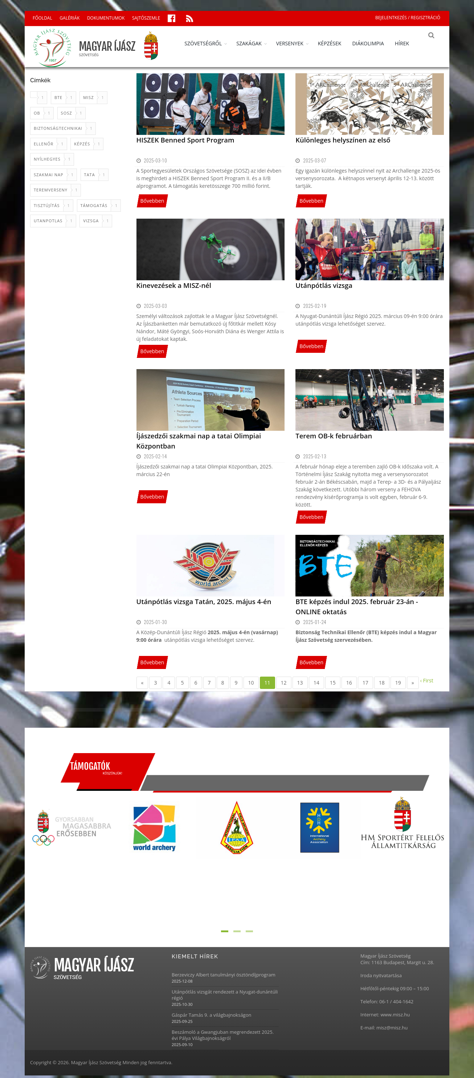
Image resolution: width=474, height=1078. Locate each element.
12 (284, 685)
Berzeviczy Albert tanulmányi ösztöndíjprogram (223, 977)
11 (267, 685)
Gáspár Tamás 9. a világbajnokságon (211, 1018)
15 (333, 685)
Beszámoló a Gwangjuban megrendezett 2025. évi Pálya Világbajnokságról (223, 1038)
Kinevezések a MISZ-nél (172, 287)
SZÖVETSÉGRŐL (208, 43)
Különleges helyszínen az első (341, 142)
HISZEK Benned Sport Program (184, 142)
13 (300, 685)
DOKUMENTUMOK (105, 18)
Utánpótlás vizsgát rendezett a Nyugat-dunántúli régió (225, 997)
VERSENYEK (294, 43)
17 (365, 685)
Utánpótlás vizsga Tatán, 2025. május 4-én (202, 603)
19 (398, 685)
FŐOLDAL (42, 18)
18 (382, 685)
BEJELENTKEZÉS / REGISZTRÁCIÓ (407, 18)
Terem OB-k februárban (332, 438)
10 (251, 685)
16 (349, 685)
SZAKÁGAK (254, 43)
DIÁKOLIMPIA (373, 43)
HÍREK (407, 43)
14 (316, 685)
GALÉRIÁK (69, 18)
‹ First (426, 683)
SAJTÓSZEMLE (146, 18)
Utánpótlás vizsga (323, 287)
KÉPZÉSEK (335, 43)
